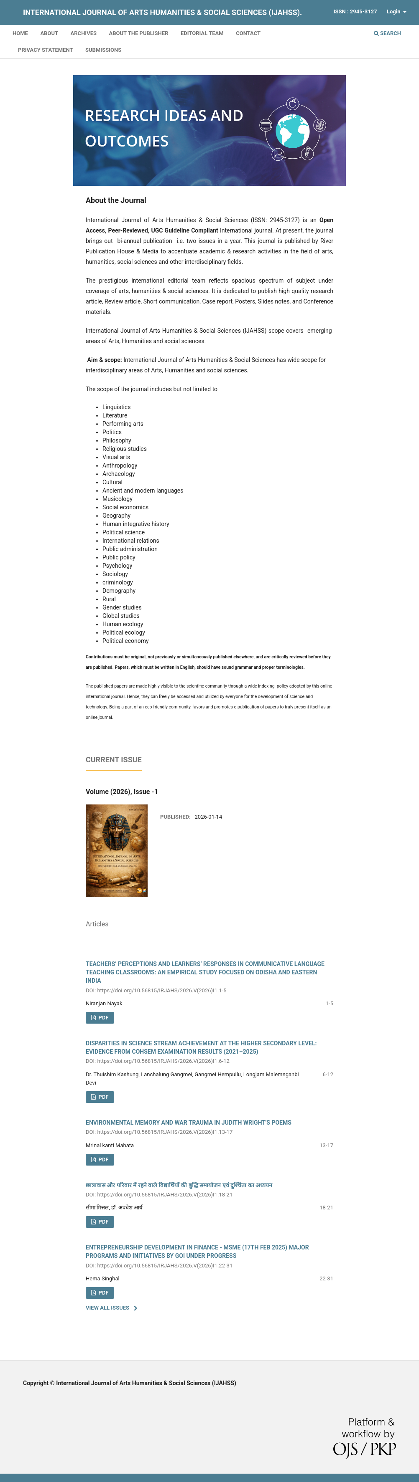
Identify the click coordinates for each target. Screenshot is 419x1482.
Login (394, 11)
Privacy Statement (45, 50)
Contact (248, 33)
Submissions (103, 50)
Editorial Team (202, 33)
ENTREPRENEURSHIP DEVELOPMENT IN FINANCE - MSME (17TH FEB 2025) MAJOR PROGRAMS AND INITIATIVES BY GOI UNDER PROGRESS (209, 1257)
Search (387, 33)
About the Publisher (138, 33)
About (49, 33)
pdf (102, 1017)
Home (20, 33)
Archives (84, 33)
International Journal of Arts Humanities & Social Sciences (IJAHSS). (162, 12)
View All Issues (107, 1308)
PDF (102, 1097)
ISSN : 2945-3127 (355, 11)
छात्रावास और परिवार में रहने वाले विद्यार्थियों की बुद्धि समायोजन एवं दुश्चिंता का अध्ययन (209, 1190)
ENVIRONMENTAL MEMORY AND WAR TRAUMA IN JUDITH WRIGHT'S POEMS (209, 1127)
